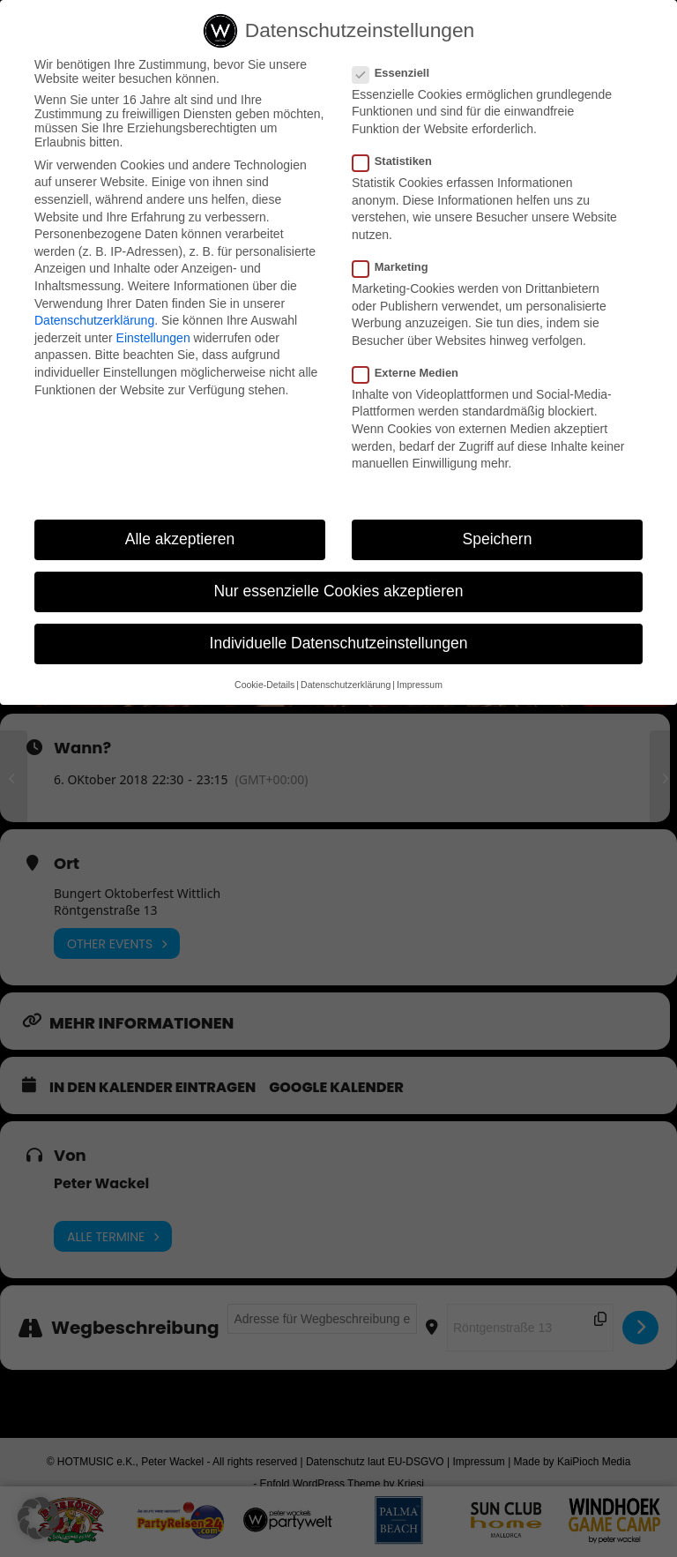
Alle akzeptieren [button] (180, 539)
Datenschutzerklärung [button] (346, 684)
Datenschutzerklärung (94, 320)
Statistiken (399, 161)
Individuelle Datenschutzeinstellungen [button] (339, 643)
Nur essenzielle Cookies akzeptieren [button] (338, 591)
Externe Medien (412, 372)
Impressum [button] (420, 684)
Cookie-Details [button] (264, 684)
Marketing (397, 266)
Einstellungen (153, 338)
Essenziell (398, 72)
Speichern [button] (497, 539)
